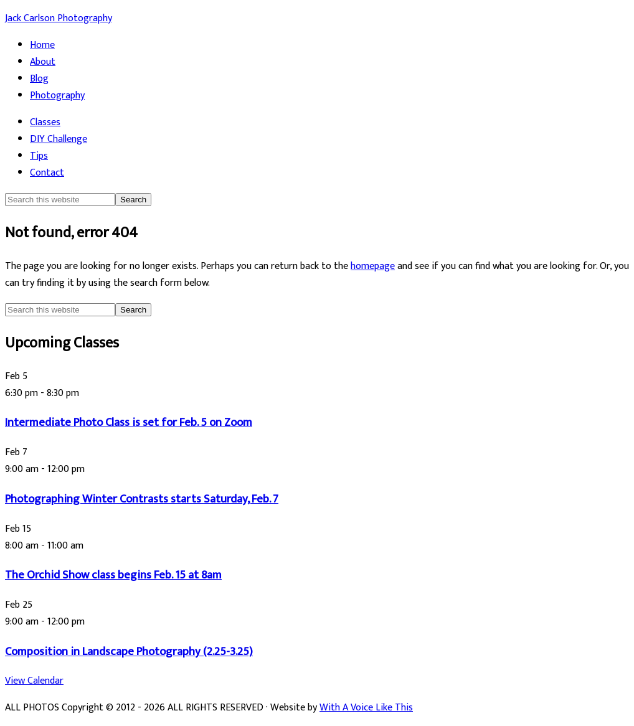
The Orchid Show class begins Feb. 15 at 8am (113, 575)
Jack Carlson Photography (58, 18)
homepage (373, 266)
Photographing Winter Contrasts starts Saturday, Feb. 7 (141, 499)
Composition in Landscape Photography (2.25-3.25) (129, 651)
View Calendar (34, 680)
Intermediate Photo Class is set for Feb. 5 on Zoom (128, 422)
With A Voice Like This (366, 707)
